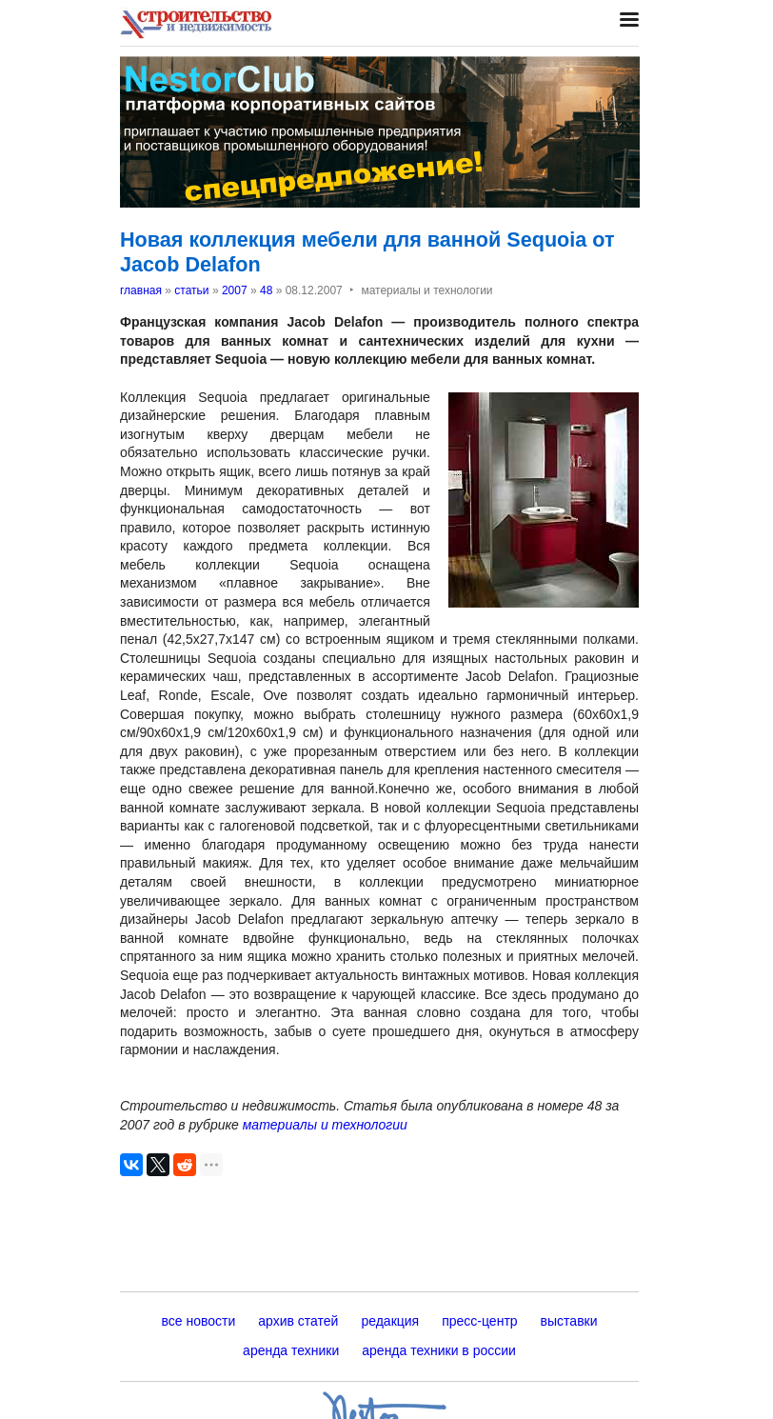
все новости (198, 1321)
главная (141, 290)
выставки (569, 1321)
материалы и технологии (325, 1124)
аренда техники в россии (439, 1350)
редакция (390, 1321)
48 (266, 290)
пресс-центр (479, 1321)
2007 (235, 290)
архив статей (298, 1321)
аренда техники (291, 1350)
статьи (191, 290)
